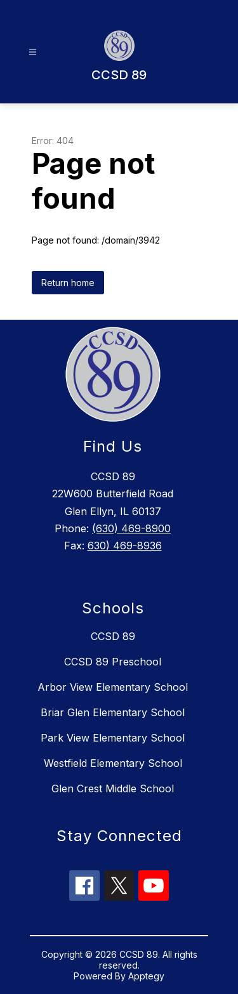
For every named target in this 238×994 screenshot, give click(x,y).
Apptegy (146, 976)
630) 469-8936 (125, 545)
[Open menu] (32, 52)
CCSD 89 (113, 636)
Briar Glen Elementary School (113, 712)
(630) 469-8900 (131, 528)
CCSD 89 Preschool (112, 661)
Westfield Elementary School (113, 763)
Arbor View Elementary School (112, 687)
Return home (68, 282)
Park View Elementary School (113, 737)
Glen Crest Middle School (112, 788)
